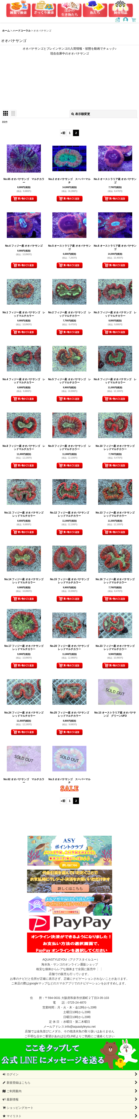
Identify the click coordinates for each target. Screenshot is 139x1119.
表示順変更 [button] (80, 114)
